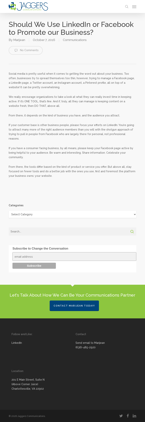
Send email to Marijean (90, 342)
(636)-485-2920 (86, 347)
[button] (134, 6)
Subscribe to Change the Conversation (40, 248)
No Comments (26, 50)
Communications (75, 40)
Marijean (19, 40)
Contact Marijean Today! (74, 305)
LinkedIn (17, 342)
